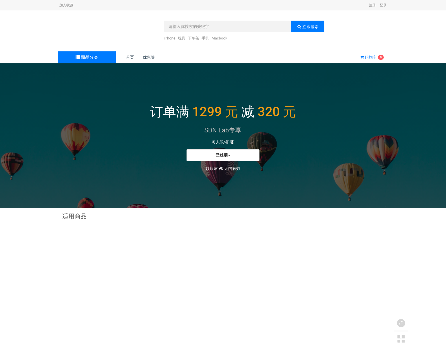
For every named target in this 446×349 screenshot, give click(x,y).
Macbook (219, 38)
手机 (205, 38)
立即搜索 (307, 26)
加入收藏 (66, 5)
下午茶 (193, 38)
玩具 (181, 38)
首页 (130, 57)
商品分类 (87, 57)
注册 (372, 5)
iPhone (170, 38)
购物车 (372, 57)
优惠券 (149, 57)
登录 (383, 5)
